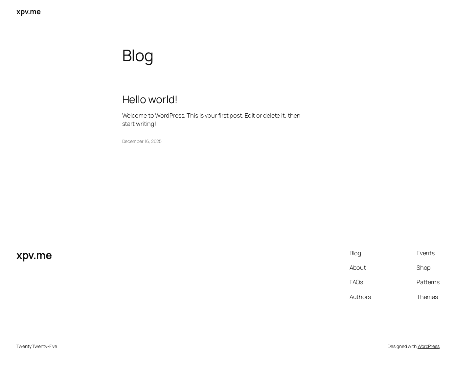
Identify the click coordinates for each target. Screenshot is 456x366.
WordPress (429, 346)
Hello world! (150, 99)
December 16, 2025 (142, 141)
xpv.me (28, 11)
